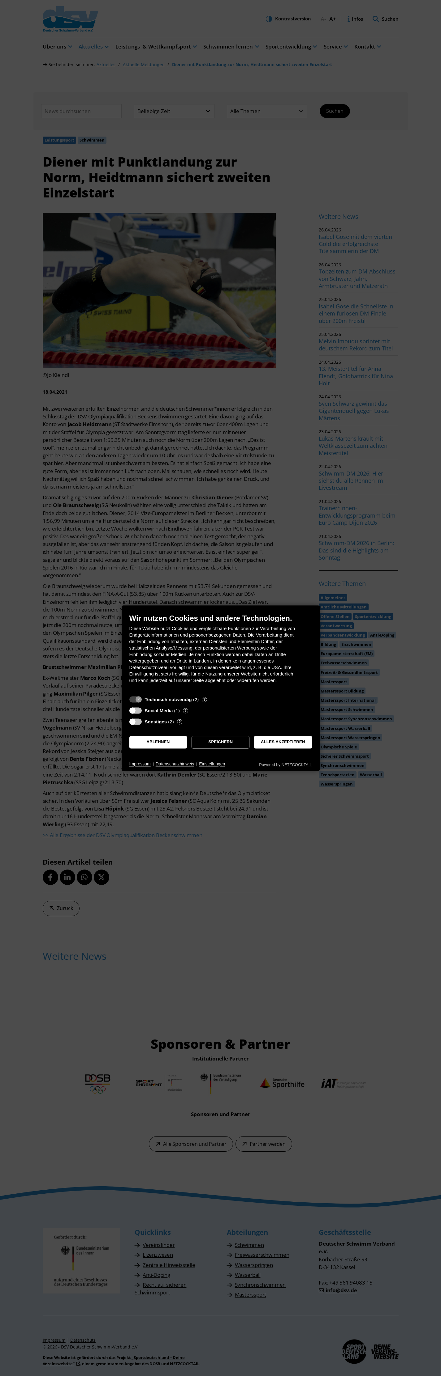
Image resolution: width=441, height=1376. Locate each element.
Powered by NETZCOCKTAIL (285, 764)
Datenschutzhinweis (175, 764)
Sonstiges (156, 721)
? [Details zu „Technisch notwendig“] (204, 699)
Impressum (140, 764)
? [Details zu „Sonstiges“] (179, 721)
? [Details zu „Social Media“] (185, 710)
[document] (220, 653)
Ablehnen (158, 742)
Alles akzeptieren (283, 742)
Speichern (220, 742)
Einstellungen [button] (212, 764)
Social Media (159, 710)
